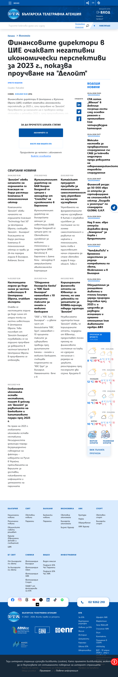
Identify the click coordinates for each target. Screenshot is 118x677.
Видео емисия (49, 561)
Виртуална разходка (84, 622)
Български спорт (100, 522)
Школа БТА (83, 646)
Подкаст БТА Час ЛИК (49, 572)
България (13, 508)
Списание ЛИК (102, 629)
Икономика (24, 35)
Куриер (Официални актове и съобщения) (13, 539)
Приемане (45, 670)
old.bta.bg (100, 646)
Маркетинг (101, 621)
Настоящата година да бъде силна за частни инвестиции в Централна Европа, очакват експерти (19, 292)
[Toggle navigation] (13, 2)
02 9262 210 (96, 602)
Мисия (81, 631)
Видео (46, 555)
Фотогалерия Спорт (31, 581)
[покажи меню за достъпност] (114, 662)
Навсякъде (104, 26)
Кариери (82, 642)
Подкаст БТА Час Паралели (49, 566)
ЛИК (81, 508)
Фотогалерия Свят (31, 568)
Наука (81, 519)
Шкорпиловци (85, 650)
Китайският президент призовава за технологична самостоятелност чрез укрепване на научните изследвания (73, 191)
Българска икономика (66, 522)
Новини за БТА (85, 627)
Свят (27, 508)
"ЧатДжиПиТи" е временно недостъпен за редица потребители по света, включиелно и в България (98, 262)
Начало (11, 36)
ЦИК (10, 547)
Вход (105, 12)
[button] (88, 3)
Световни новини (30, 516)
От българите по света (15, 562)
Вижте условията (41, 155)
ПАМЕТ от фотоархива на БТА (31, 588)
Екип (98, 632)
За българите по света (14, 568)
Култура (82, 515)
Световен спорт (100, 516)
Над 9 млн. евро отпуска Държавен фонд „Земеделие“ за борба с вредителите (97, 230)
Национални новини (13, 516)
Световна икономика (66, 516)
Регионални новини (13, 522)
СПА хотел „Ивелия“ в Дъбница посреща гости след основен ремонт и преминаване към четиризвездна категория (97, 114)
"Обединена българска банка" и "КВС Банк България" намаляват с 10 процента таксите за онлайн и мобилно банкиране (45, 297)
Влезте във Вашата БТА (41, 144)
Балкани (48, 508)
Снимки (29, 555)
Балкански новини (48, 516)
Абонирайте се (41, 133)
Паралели (29, 521)
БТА (80, 613)
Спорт (99, 508)
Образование (85, 523)
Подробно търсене (80, 25)
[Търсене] (87, 25)
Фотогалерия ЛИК (31, 575)
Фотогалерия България (31, 562)
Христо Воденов (15, 83)
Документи (84, 639)
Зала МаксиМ (102, 625)
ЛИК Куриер (84, 526)
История (83, 635)
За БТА (81, 617)
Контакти (101, 636)
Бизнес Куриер (67, 527)
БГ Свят (12, 555)
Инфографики (68, 555)
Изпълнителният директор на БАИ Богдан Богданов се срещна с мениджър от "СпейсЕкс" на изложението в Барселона (45, 192)
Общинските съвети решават (14, 529)
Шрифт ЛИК (102, 617)
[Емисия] (94, 26)
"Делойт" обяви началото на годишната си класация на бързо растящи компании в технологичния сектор (18, 191)
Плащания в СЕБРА (101, 641)
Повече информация (67, 670)
